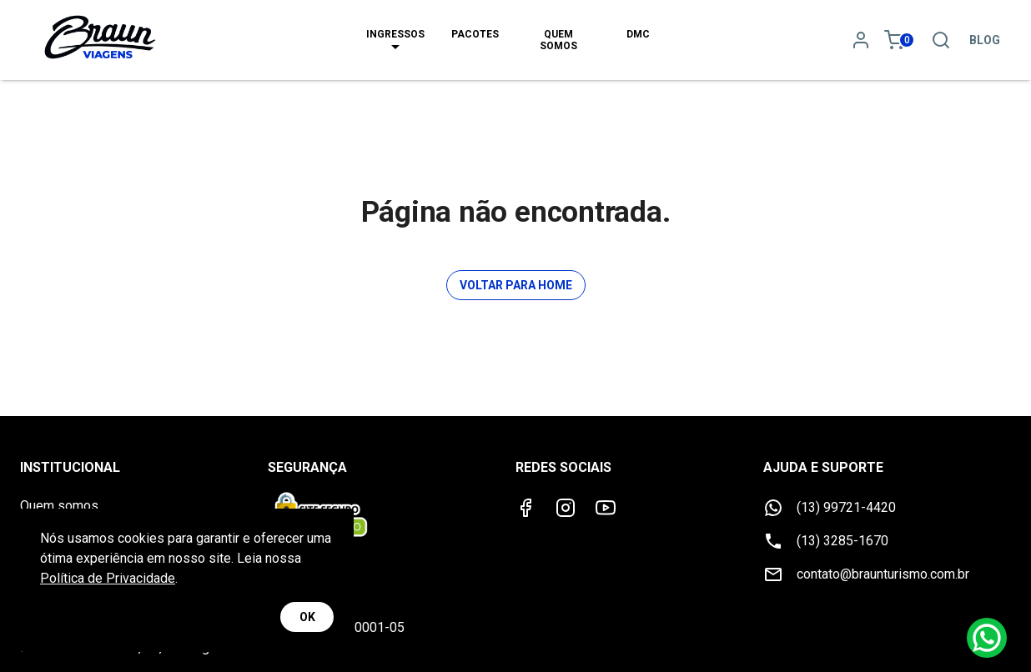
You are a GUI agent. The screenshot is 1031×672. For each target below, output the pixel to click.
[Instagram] (565, 507)
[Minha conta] (861, 40)
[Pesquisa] (941, 40)
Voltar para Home (516, 285)
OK (307, 617)
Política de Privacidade (107, 578)
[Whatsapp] (987, 638)
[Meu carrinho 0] (901, 40)
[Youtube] (605, 507)
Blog (984, 40)
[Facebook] (525, 507)
